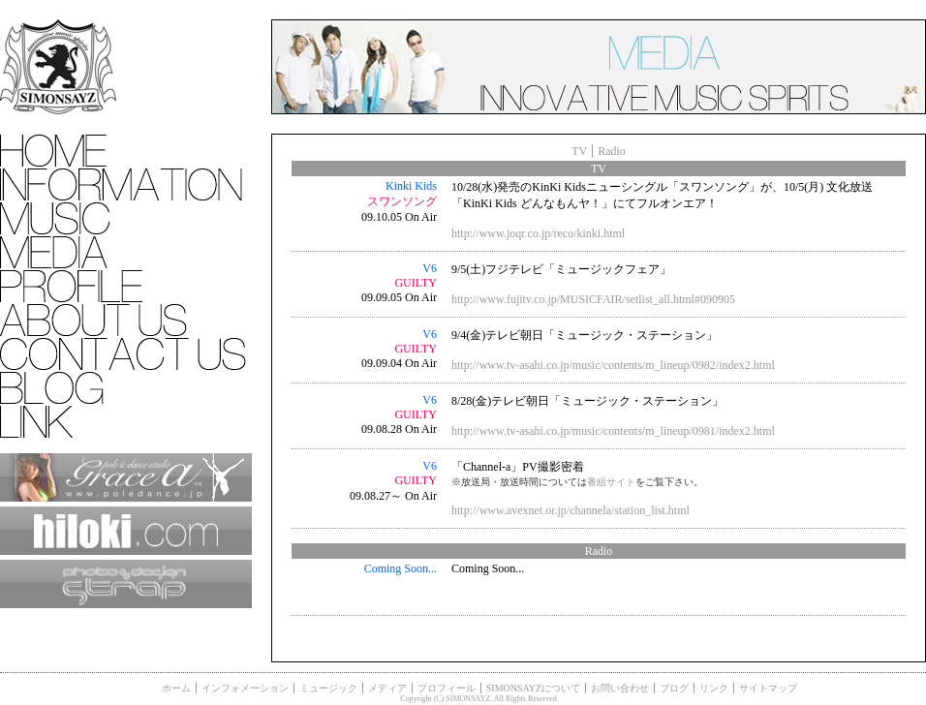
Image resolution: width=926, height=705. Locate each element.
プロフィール (446, 688)
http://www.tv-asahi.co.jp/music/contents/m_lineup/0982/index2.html (613, 365)
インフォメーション (245, 688)
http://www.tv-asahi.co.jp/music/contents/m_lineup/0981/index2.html (613, 431)
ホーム (176, 688)
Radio (612, 151)
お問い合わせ (620, 688)
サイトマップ (768, 688)
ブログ (674, 688)
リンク (713, 688)
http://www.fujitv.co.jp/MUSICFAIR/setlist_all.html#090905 (593, 299)
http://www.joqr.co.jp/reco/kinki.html (538, 233)
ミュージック (328, 688)
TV (579, 151)
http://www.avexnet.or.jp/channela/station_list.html (570, 510)
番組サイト (611, 481)
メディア (387, 688)
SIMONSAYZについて (533, 688)
